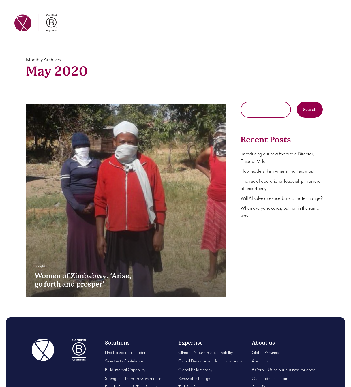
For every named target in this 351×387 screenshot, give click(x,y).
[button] (333, 23)
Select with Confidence (124, 361)
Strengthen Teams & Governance (133, 378)
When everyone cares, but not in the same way (280, 212)
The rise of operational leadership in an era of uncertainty (281, 185)
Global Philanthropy (195, 369)
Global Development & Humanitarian (210, 361)
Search (309, 109)
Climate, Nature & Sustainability (205, 352)
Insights (41, 266)
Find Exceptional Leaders (126, 352)
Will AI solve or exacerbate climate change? (282, 198)
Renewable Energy (194, 378)
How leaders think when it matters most (277, 171)
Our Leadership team (270, 378)
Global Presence (266, 352)
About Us (260, 361)
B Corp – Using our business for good (284, 369)
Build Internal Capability (125, 369)
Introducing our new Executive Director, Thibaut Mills (277, 157)
